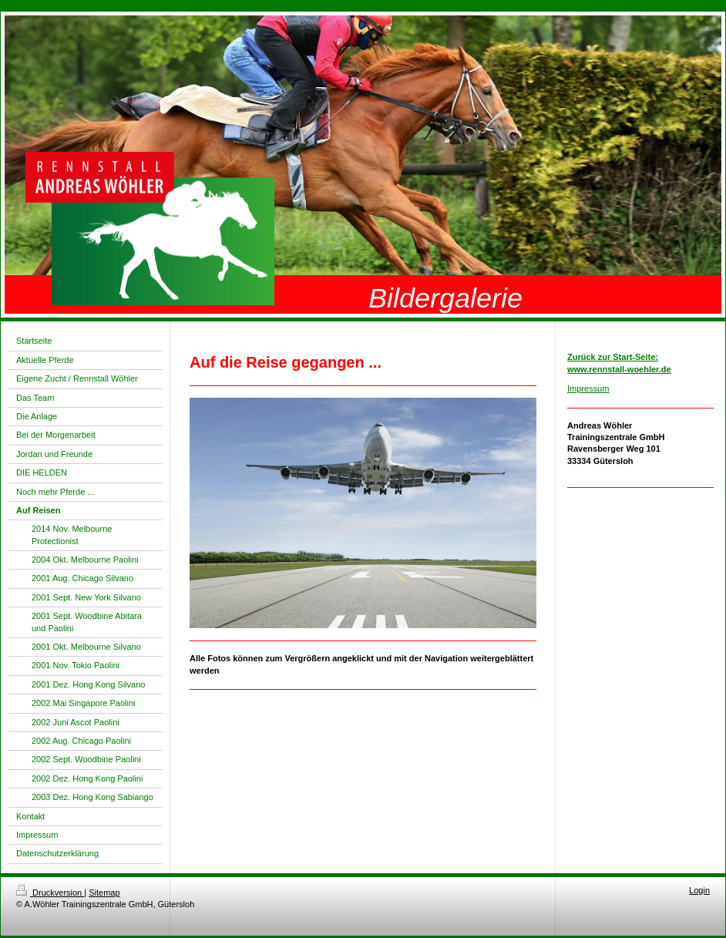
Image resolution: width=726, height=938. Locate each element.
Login (699, 890)
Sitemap (104, 892)
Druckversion (50, 892)
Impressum (588, 388)
